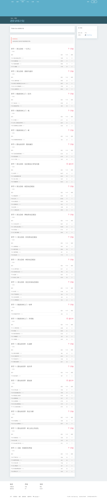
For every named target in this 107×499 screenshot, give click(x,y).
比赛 (33, 1)
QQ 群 (41, 488)
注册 (94, 1)
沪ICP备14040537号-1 (92, 496)
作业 (38, 1)
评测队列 (12, 486)
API (25, 488)
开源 (26, 486)
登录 (88, 1)
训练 (23, 1)
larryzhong (89, 35)
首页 (12, 1)
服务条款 (24, 496)
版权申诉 (29, 496)
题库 (18, 1)
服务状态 (12, 488)
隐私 (20, 496)
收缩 (13, 51)
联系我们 (15, 496)
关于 (11, 496)
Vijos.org (76, 496)
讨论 (28, 1)
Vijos (12, 18)
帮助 (80, 28)
